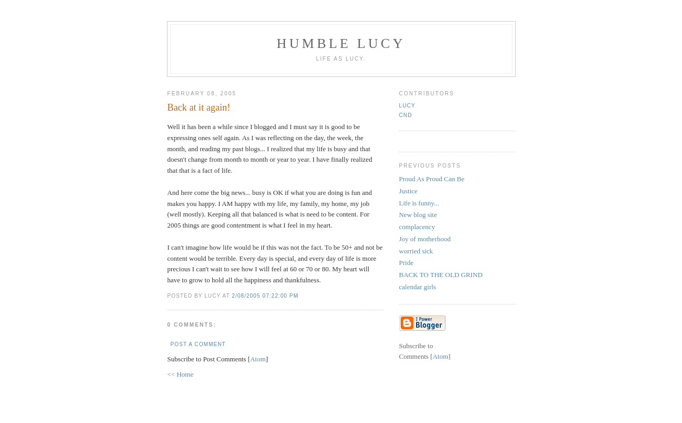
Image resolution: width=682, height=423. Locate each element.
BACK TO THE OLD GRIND (441, 275)
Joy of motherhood (425, 239)
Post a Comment (198, 344)
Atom (258, 359)
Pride (406, 263)
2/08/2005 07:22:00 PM (265, 296)
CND (405, 115)
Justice (408, 191)
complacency (417, 227)
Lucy (407, 106)
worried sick (416, 251)
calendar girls (417, 287)
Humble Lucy (340, 43)
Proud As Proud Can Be (431, 179)
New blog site (418, 215)
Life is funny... (419, 203)
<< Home (180, 374)
